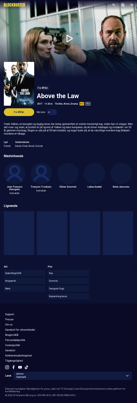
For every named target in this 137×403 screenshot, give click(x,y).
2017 (39, 103)
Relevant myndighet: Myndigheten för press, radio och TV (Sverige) (39, 389)
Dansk (18, 146)
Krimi (67, 103)
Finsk (25, 146)
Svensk (39, 146)
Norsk (31, 146)
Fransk (7, 146)
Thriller (59, 103)
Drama (74, 103)
